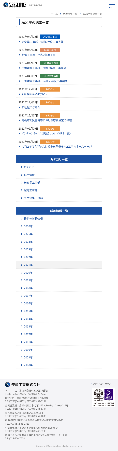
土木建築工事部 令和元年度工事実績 (44, 81)
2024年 (28, 242)
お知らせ (29, 167)
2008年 (28, 365)
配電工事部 (30, 190)
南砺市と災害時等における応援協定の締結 (47, 120)
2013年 (28, 326)
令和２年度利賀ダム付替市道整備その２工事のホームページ (57, 146)
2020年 (28, 272)
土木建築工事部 (33, 198)
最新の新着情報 (33, 218)
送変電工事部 (32, 182)
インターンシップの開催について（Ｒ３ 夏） (46, 133)
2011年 (28, 342)
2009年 (28, 357)
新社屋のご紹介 (31, 107)
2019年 (28, 280)
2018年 (28, 288)
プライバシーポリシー (103, 383)
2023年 (28, 249)
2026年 (28, 226)
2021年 (28, 265)
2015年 (28, 311)
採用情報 (29, 175)
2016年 (28, 303)
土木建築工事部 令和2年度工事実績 (44, 68)
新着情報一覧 (70, 13)
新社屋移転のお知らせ (35, 94)
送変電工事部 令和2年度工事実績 (43, 42)
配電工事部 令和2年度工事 (38, 55)
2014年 (28, 319)
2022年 (28, 257)
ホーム (54, 13)
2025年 (28, 234)
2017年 (28, 295)
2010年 (28, 350)
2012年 (28, 334)
